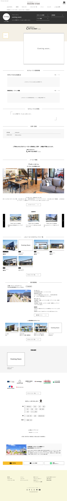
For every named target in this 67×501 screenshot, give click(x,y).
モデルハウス (24, 6)
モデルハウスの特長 (42, 15)
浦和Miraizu (29, 406)
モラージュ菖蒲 (34, 411)
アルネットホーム (18, 134)
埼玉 (23, 406)
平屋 (23, 436)
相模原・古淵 (29, 419)
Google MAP (29, 286)
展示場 (17, 6)
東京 (23, 415)
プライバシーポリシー (37, 478)
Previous (4, 220)
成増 (35, 415)
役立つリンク (36, 476)
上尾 (39, 406)
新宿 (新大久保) (41, 415)
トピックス (49, 6)
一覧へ (57, 74)
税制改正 (32, 436)
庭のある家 (37, 436)
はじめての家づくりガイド (51, 476)
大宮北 (35, 406)
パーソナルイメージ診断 (38, 481)
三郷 (27, 411)
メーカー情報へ (6, 21)
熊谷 (44, 406)
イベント (42, 6)
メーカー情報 (42, 18)
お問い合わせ (49, 478)
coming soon (27, 9)
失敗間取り (43, 436)
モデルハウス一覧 (21, 9)
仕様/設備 (57, 15)
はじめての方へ (9, 6)
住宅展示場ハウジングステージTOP (12, 9)
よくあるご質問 (57, 6)
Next (63, 220)
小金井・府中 (29, 415)
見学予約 (27, 436)
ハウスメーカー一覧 (33, 6)
